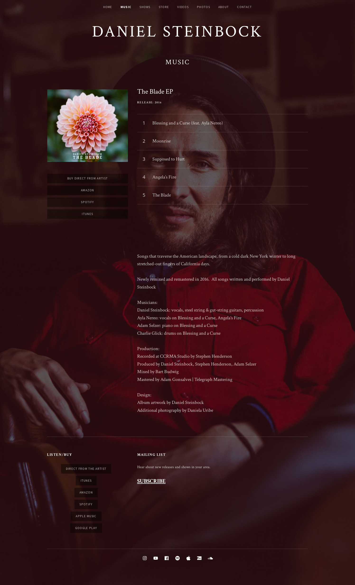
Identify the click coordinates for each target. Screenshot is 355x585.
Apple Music (86, 516)
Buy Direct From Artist (87, 178)
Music (126, 7)
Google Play (86, 528)
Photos (203, 7)
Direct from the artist (86, 469)
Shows (145, 7)
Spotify (87, 202)
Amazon (87, 190)
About (223, 7)
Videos (183, 7)
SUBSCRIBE (151, 481)
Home (107, 7)
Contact (244, 7)
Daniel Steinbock (177, 31)
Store (164, 7)
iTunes (87, 214)
